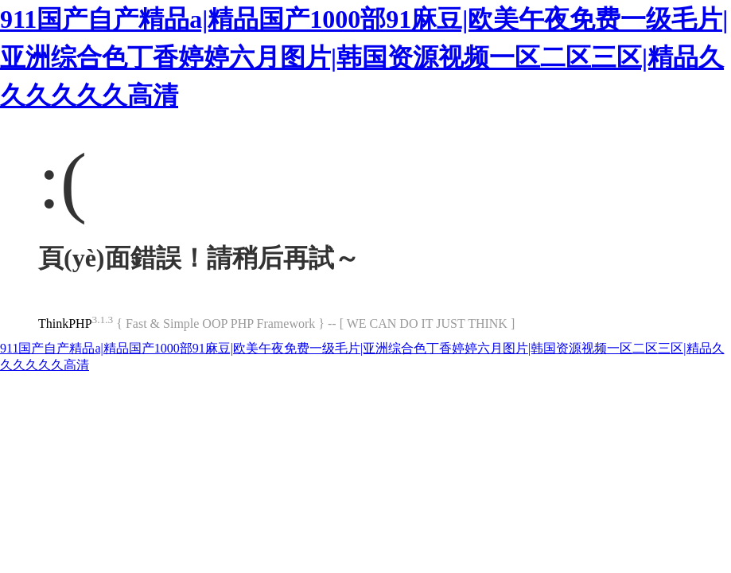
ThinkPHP (65, 323)
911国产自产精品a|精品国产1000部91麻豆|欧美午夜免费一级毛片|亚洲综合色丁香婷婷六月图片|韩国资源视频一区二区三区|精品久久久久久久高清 (364, 57)
